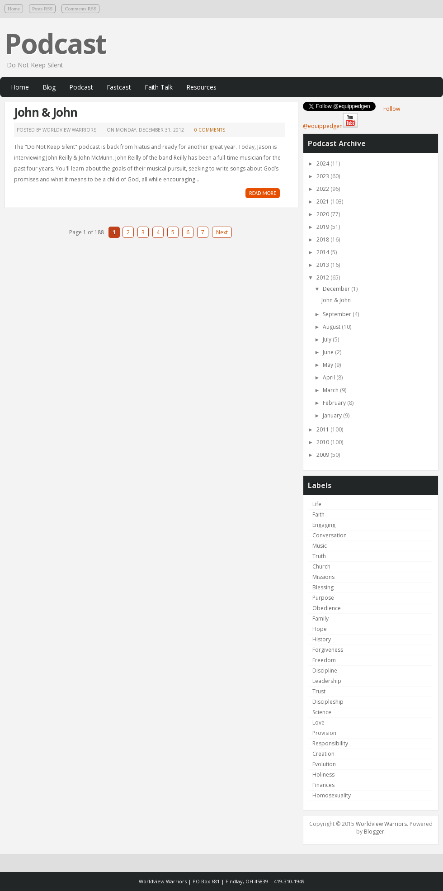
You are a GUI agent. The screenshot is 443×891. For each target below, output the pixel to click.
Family (320, 618)
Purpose (323, 598)
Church (321, 566)
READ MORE (262, 193)
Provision (324, 733)
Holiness (323, 774)
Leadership (326, 681)
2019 (323, 227)
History (321, 639)
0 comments (209, 130)
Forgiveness (327, 650)
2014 (323, 252)
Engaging (323, 525)
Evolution (324, 764)
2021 (323, 201)
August (332, 327)
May (329, 365)
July (328, 339)
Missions (323, 577)
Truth (319, 556)
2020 (323, 214)
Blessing (323, 587)
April (329, 377)
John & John (45, 112)
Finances (323, 785)
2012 (323, 277)
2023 (323, 176)
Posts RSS (42, 8)
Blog (49, 87)
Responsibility (330, 743)
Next (222, 232)
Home (14, 8)
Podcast (55, 43)
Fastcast (119, 87)
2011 (323, 429)
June (329, 352)
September (338, 314)
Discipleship (328, 702)
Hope (319, 629)
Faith (318, 514)
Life (316, 504)
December (337, 289)
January (333, 415)
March (331, 390)
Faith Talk (159, 87)
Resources (201, 87)
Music (319, 546)
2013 (323, 265)
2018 (323, 239)
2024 (323, 163)
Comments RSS (80, 8)
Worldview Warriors (381, 824)
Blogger (374, 831)
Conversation (329, 535)
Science (321, 712)
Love (318, 722)
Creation (323, 754)
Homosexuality (331, 795)
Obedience (326, 608)
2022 (323, 189)
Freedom (324, 660)
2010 (323, 442)
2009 (323, 455)
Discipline (324, 670)
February (335, 403)
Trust (318, 691)
